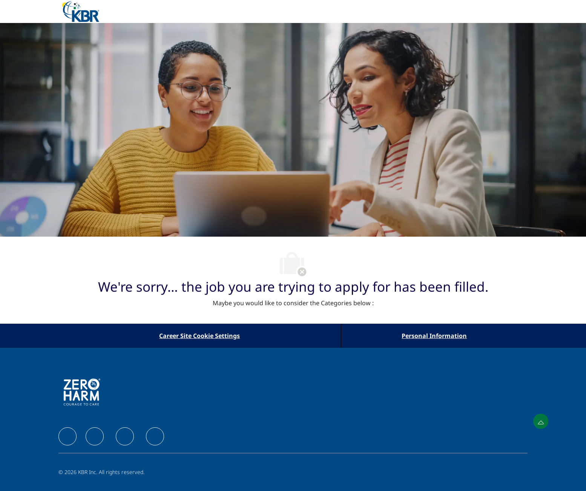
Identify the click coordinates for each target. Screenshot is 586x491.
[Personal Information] (434, 336)
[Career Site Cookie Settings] (199, 336)
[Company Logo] (89, 11)
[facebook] (67, 436)
